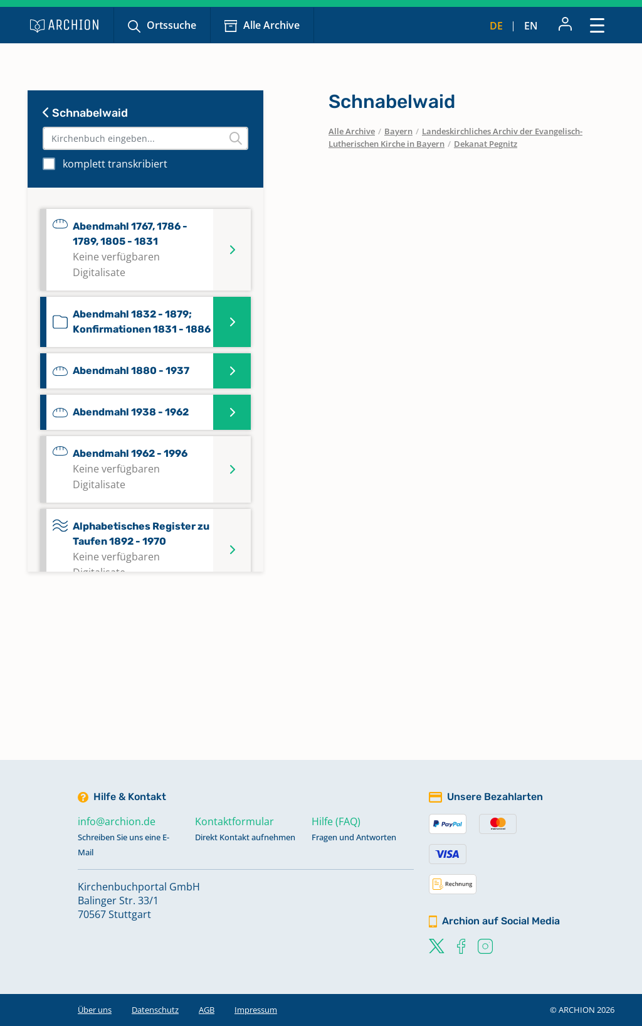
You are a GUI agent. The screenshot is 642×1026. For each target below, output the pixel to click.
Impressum (255, 1009)
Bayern (398, 131)
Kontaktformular (234, 821)
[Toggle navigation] (597, 25)
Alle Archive (271, 25)
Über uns (95, 1009)
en (531, 26)
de (496, 26)
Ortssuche (171, 25)
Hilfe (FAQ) (336, 821)
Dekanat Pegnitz (485, 143)
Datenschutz (155, 1009)
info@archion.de (116, 821)
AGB (206, 1009)
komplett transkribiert (115, 164)
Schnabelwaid (85, 113)
